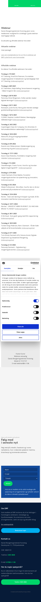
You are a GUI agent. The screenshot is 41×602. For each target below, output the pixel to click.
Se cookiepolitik (7, 524)
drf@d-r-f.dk (11, 562)
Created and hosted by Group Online (20, 592)
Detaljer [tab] (20, 268)
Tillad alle (20, 326)
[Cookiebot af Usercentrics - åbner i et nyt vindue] (30, 263)
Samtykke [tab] (7, 268)
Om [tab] (33, 268)
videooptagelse (17, 81)
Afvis (20, 337)
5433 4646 (11, 555)
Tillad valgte (20, 332)
